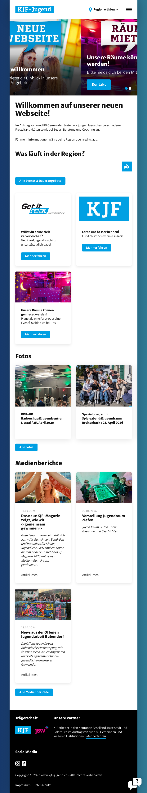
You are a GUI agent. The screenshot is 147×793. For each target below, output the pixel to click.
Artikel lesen (29, 575)
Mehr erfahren (96, 736)
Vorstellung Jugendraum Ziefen (103, 518)
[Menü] (129, 9)
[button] (103, 9)
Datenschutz (42, 785)
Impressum (23, 785)
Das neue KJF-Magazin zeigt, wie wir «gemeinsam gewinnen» (40, 522)
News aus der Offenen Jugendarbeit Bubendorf (42, 634)
